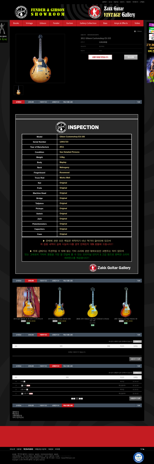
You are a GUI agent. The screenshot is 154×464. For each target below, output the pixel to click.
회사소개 (12, 449)
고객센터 (142, 2)
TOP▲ (142, 449)
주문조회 (128, 2)
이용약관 (18, 449)
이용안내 (50, 449)
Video (137, 23)
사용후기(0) (43, 102)
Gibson (43, 23)
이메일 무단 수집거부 (40, 449)
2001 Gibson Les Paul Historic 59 (125, 319)
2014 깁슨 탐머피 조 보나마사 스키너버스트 (28, 319)
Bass (105, 23)
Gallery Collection (88, 23)
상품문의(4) (55, 102)
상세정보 (18, 102)
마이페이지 (135, 2)
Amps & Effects (121, 23)
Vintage (29, 23)
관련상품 (31, 102)
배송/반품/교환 (68, 102)
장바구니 (122, 2)
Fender (56, 23)
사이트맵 (57, 449)
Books (16, 23)
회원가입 (116, 2)
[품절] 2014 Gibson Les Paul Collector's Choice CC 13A (92, 320)
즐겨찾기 (104, 2)
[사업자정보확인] (65, 456)
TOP (138, 102)
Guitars (69, 23)
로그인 (110, 2)
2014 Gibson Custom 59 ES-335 (59, 319)
